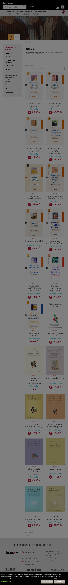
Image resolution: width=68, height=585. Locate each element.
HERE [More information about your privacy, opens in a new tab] (55, 578)
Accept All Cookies (47, 581)
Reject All (60, 581)
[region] (34, 578)
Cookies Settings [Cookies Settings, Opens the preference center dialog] (6, 581)
